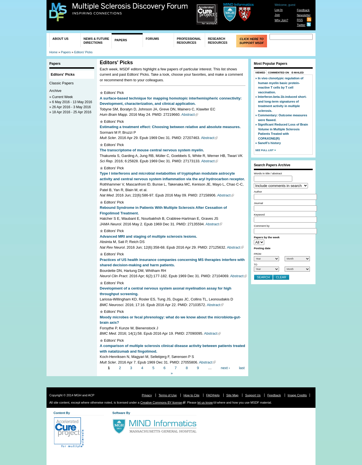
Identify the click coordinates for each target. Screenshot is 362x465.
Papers (121, 40)
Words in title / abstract (268, 173)
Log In (279, 9)
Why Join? (281, 20)
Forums (152, 38)
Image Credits (297, 395)
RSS (300, 20)
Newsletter (303, 15)
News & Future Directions (96, 40)
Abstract (188, 114)
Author (258, 191)
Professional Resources (189, 40)
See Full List (264, 150)
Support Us (253, 395)
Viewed (260, 72)
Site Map (232, 395)
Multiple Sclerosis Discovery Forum (130, 9)
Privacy (147, 395)
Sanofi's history (269, 143)
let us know (205, 402)
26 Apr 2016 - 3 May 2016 (71, 107)
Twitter (301, 25)
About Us (60, 38)
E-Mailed (298, 72)
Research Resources (218, 40)
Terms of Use (168, 395)
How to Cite (191, 395)
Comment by (262, 225)
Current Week (62, 97)
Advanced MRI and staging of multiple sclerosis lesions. (148, 236)
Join (277, 15)
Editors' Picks (83, 52)
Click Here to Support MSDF (251, 41)
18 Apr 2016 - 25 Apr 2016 (71, 112)
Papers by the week (267, 237)
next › (225, 367)
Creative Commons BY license (161, 402)
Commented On (278, 72)
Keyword (259, 214)
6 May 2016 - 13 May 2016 (72, 102)
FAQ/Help (213, 395)
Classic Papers (61, 83)
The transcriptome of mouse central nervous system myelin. (152, 150)
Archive (55, 91)
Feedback (303, 10)
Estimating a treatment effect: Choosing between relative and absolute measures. (170, 127)
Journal (258, 203)
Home (53, 52)
